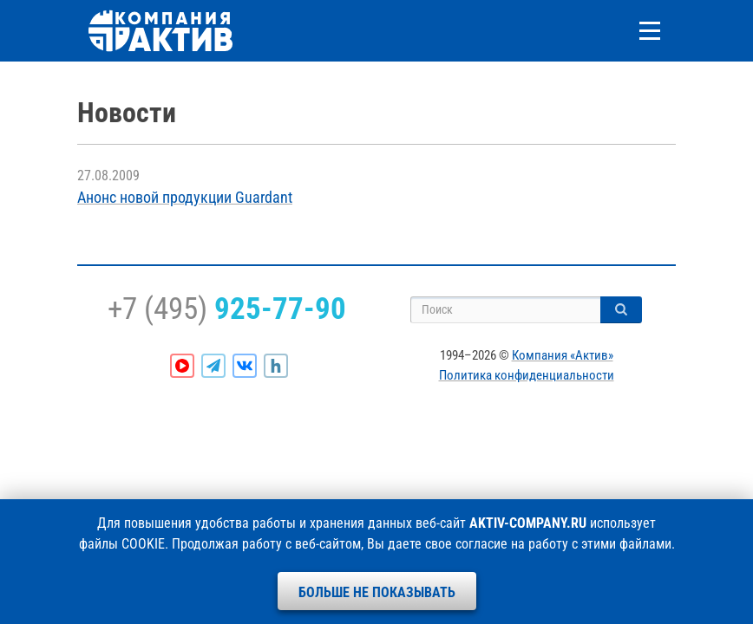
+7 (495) (227, 308)
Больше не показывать (376, 592)
